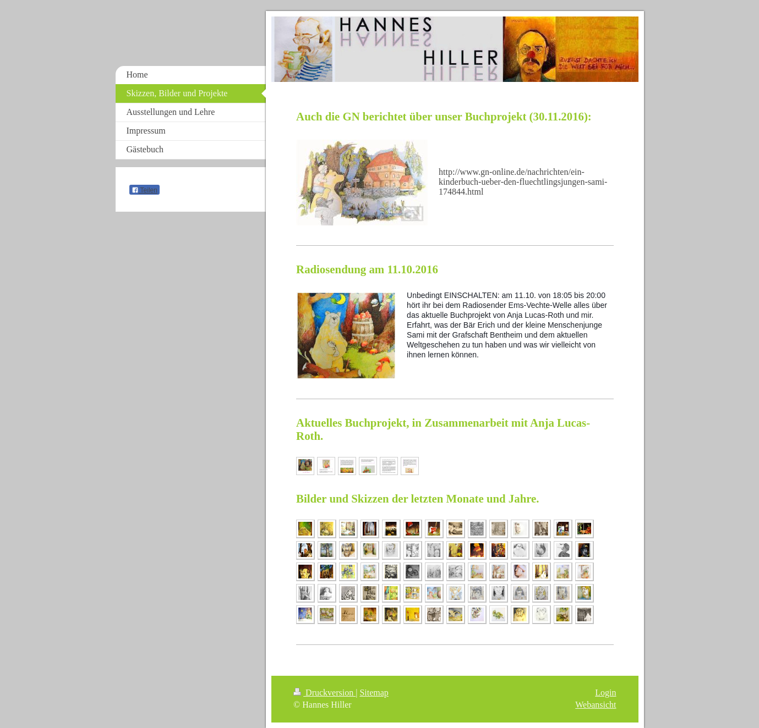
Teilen (144, 190)
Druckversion (324, 692)
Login (605, 692)
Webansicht (595, 704)
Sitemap (373, 692)
